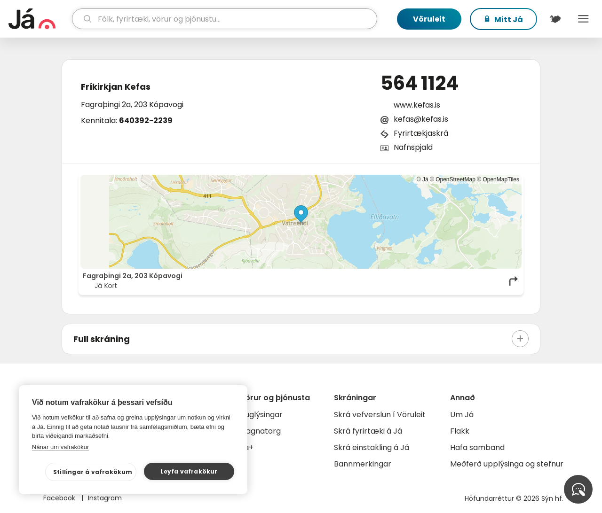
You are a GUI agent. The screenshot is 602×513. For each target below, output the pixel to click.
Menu (583, 18)
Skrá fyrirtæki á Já (368, 431)
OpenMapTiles (501, 179)
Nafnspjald (413, 147)
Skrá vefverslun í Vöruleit (380, 414)
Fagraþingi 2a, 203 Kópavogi (132, 104)
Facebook (60, 498)
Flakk (459, 431)
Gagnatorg (260, 431)
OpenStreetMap (455, 179)
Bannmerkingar (362, 464)
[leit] (224, 19)
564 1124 (419, 83)
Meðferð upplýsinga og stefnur (506, 464)
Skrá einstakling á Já (371, 447)
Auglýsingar (261, 414)
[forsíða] (39, 18)
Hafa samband (477, 447)
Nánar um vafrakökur (60, 447)
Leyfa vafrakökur (188, 471)
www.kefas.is (417, 105)
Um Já (462, 414)
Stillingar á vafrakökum (93, 472)
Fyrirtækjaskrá (421, 133)
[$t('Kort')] (555, 18)
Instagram (105, 498)
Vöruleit (429, 19)
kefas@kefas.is (421, 119)
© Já (422, 179)
